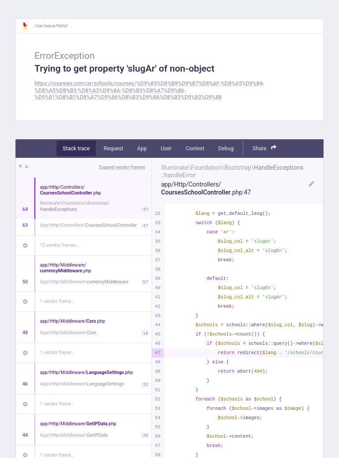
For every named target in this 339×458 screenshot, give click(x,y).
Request (114, 148)
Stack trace (76, 148)
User (166, 148)
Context (194, 148)
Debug (226, 148)
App (142, 148)
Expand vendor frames (122, 167)
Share (264, 148)
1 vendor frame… (57, 301)
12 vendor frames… (59, 245)
